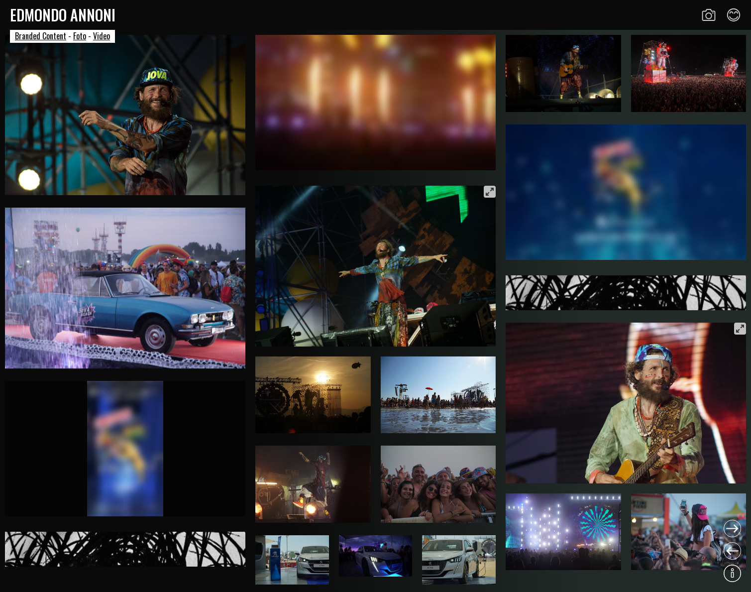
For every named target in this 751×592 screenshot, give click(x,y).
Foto (79, 36)
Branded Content (40, 36)
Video (101, 36)
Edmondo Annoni (62, 14)
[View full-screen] (490, 192)
